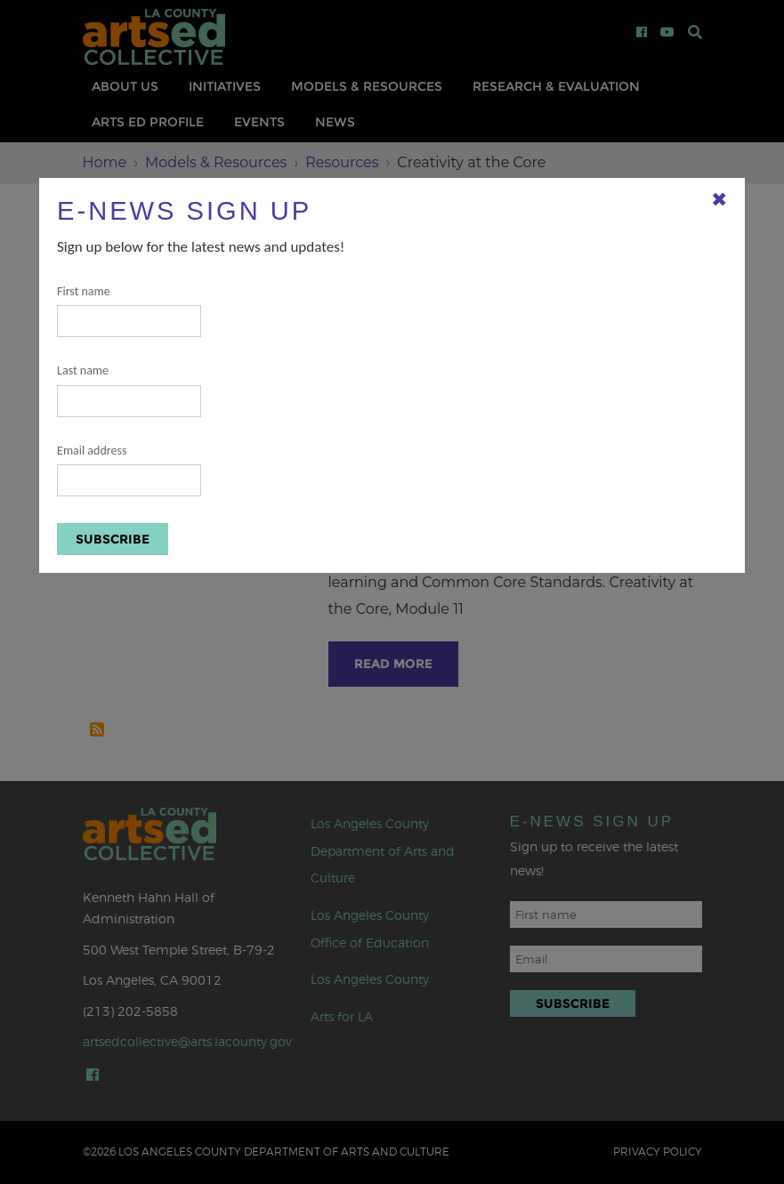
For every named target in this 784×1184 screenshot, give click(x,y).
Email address (129, 470)
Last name (129, 390)
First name (129, 311)
